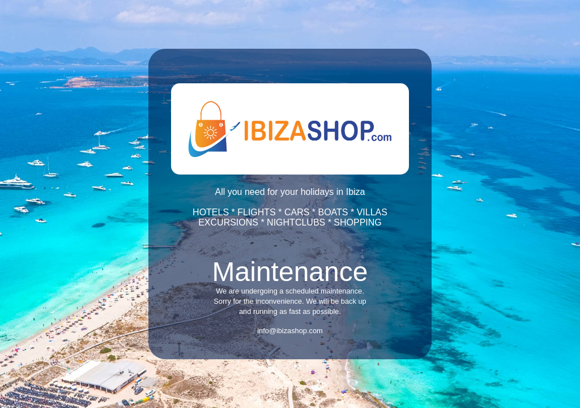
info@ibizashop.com (289, 330)
